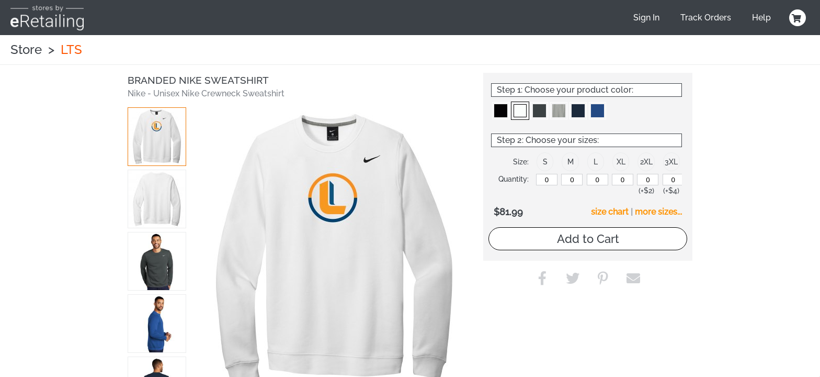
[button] (157, 136)
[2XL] (647, 179)
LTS (71, 49)
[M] (572, 179)
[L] (597, 179)
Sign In (646, 18)
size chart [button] (610, 212)
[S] (546, 179)
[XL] (622, 179)
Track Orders (705, 18)
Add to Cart (588, 239)
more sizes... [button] (658, 212)
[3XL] (673, 179)
